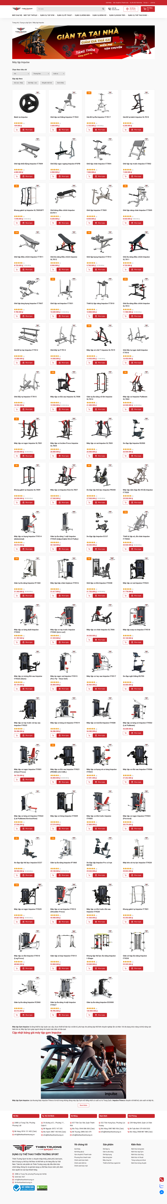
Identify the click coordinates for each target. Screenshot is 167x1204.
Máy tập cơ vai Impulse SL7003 (100, 443)
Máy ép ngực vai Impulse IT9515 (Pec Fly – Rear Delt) (63, 677)
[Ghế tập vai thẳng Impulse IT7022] (65, 102)
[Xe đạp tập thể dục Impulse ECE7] (29, 848)
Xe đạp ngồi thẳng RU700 (133, 676)
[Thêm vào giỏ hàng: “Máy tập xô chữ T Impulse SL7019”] (89, 363)
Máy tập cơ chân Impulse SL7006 (100, 630)
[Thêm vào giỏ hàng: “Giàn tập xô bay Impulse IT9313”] (53, 968)
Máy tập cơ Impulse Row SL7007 (64, 490)
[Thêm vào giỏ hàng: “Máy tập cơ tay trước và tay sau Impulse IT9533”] (16, 735)
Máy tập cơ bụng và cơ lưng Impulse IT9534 (102, 770)
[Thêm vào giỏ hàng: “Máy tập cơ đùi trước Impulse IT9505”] (89, 829)
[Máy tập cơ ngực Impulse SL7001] (29, 429)
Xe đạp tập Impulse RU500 (134, 443)
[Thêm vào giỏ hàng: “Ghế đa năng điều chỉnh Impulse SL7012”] (53, 270)
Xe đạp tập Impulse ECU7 (97, 536)
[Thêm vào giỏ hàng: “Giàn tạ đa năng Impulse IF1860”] (53, 875)
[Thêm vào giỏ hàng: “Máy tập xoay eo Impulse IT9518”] (125, 642)
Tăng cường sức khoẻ (138, 1160)
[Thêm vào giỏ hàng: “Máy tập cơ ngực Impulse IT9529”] (16, 922)
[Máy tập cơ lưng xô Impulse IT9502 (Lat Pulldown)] (138, 708)
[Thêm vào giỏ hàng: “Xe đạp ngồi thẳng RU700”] (125, 689)
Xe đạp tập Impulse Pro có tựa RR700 (99, 864)
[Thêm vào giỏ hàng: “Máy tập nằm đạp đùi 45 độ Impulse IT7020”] (125, 503)
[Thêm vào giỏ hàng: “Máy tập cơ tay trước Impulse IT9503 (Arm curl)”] (53, 642)
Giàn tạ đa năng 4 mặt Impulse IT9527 (63, 1003)
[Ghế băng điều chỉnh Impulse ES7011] (65, 196)
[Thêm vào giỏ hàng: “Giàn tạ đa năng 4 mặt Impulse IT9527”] (53, 1015)
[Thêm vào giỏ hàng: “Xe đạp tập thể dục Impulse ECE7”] (16, 875)
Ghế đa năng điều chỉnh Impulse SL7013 (136, 304)
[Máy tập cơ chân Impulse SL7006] (102, 615)
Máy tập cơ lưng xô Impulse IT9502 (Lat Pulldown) (137, 724)
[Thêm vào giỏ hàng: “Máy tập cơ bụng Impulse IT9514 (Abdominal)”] (16, 549)
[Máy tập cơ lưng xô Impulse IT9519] (65, 708)
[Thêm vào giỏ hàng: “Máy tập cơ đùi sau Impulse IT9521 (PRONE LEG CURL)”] (53, 782)
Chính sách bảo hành (81, 1160)
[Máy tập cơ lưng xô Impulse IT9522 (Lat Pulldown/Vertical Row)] (29, 801)
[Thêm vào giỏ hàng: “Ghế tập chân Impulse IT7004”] (89, 176)
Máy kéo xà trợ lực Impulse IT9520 (137, 863)
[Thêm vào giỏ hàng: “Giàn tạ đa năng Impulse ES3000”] (89, 1015)
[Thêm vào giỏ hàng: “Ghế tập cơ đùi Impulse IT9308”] (89, 596)
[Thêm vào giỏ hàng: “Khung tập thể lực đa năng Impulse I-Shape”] (89, 968)
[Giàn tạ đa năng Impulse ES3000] (102, 988)
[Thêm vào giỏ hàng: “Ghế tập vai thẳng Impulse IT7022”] (53, 130)
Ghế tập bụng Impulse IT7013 (99, 257)
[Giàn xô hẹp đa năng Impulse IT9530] (138, 941)
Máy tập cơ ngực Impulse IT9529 (28, 909)
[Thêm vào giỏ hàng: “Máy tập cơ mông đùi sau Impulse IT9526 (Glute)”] (16, 689)
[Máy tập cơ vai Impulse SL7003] (102, 429)
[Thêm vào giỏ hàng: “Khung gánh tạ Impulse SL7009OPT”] (16, 223)
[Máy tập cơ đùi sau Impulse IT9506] (138, 755)
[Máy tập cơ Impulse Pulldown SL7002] (138, 382)
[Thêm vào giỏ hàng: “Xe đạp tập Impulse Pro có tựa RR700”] (89, 875)
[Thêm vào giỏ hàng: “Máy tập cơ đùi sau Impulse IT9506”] (125, 782)
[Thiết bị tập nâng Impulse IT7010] (102, 289)
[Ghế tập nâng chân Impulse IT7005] (138, 196)
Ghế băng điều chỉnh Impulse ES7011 (62, 211)
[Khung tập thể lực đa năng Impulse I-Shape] (102, 941)
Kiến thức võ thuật (137, 1157)
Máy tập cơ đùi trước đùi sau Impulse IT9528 (99, 910)
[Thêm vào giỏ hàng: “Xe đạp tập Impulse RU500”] (125, 456)
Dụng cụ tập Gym (48, 15)
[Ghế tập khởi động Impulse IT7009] (29, 149)
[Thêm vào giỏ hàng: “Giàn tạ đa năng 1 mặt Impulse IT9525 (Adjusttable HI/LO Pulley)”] (53, 549)
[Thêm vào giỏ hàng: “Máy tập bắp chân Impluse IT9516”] (53, 596)
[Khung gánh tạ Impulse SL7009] (29, 475)
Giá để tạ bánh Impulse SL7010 (136, 117)
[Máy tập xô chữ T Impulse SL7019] (102, 335)
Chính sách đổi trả (80, 1163)
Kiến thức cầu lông (137, 1154)
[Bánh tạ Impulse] (29, 102)
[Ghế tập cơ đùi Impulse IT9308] (102, 568)
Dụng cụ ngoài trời (118, 15)
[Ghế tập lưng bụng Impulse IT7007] (29, 289)
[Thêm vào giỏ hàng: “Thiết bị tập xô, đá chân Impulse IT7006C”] (125, 549)
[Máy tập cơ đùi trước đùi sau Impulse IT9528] (102, 895)
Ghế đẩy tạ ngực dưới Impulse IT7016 (135, 351)
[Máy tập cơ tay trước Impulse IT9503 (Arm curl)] (65, 615)
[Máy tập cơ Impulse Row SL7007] (65, 475)
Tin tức (146, 3)
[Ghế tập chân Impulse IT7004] (102, 149)
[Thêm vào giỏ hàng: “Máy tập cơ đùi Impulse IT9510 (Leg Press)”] (16, 968)
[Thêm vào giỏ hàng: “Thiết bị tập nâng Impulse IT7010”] (89, 316)
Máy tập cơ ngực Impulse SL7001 (28, 443)
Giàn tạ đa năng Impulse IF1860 (63, 863)
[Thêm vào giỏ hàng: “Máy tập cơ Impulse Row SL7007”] (53, 503)
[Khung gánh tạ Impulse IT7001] (138, 895)
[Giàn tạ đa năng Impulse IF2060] (29, 988)
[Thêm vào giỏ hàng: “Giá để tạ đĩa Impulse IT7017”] (89, 130)
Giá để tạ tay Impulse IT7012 (26, 350)
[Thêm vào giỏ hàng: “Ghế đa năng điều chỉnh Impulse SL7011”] (125, 270)
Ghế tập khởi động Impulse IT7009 (28, 164)
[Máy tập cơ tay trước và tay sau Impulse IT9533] (29, 708)
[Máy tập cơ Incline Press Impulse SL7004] (65, 429)
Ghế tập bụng (107, 1154)
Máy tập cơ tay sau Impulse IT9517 (101, 676)
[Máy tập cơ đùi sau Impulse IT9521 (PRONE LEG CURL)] (65, 755)
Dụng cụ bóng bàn (83, 15)
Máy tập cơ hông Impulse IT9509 (64, 816)
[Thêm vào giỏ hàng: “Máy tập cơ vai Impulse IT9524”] (125, 596)
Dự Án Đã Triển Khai (136, 2)
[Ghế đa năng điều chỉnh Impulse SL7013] (138, 289)
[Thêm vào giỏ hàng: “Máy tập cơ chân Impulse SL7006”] (89, 640)
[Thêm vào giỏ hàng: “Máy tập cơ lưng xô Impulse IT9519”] (53, 735)
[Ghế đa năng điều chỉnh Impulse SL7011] (138, 242)
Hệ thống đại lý (79, 1152)
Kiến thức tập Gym (137, 1152)
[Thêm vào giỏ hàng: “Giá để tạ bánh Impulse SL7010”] (125, 130)
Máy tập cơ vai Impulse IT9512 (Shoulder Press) (63, 910)
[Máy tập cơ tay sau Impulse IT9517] (102, 662)
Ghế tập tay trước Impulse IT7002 (137, 164)
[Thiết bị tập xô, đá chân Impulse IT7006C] (138, 522)
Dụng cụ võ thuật (65, 15)
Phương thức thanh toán (82, 1157)
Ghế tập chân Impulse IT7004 (99, 164)
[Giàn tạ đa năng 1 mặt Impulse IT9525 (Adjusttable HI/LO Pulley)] (65, 522)
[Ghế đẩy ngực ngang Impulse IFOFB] (65, 149)
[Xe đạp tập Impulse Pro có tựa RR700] (102, 848)
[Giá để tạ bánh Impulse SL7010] (138, 102)
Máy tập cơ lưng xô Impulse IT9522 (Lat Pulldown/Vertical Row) (28, 817)
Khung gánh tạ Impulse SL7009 (27, 490)
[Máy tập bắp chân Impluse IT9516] (65, 568)
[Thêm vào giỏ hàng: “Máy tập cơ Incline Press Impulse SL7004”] (53, 456)
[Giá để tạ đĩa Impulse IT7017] (102, 102)
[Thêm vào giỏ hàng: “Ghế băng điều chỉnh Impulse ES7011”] (53, 223)
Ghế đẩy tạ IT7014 (58, 350)
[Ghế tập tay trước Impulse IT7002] (138, 149)
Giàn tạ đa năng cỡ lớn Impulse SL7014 (99, 398)
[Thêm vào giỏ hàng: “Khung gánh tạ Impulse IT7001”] (125, 922)
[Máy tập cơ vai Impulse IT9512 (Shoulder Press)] (65, 895)
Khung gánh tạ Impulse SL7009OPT (29, 210)
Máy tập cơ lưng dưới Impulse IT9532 (26, 631)
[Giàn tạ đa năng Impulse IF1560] (29, 568)
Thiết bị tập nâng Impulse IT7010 (100, 303)
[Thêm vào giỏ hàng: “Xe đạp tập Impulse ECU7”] (89, 549)
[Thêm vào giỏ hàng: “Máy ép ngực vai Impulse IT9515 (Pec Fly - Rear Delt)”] (53, 689)
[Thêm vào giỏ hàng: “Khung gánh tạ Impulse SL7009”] (16, 503)
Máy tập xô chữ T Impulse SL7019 (101, 350)
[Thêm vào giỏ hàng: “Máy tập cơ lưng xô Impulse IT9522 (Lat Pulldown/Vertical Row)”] (16, 829)
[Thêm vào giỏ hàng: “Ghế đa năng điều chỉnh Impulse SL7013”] (125, 316)
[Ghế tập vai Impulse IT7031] (65, 289)
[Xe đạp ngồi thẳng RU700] (138, 662)
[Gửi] (103, 9)
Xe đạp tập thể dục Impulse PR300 (101, 490)
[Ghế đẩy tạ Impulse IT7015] (29, 382)
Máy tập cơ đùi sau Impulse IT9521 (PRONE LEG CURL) (65, 770)
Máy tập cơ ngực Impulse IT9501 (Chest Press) (28, 770)
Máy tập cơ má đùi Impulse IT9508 (101, 723)
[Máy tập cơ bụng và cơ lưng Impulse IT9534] (102, 755)
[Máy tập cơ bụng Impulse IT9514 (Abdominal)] (29, 522)
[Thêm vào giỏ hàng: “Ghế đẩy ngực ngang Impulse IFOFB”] (53, 176)
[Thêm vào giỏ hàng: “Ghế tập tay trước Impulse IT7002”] (125, 176)
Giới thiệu (109, 2)
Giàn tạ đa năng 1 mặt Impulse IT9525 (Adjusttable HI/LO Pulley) (64, 537)
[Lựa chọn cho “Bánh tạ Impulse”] (16, 130)
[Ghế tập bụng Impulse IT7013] (102, 242)
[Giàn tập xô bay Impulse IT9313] (65, 941)
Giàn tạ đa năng (108, 1152)
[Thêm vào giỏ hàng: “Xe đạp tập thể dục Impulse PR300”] (89, 503)
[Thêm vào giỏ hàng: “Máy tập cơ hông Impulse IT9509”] (53, 829)
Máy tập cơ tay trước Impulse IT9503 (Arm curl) (62, 631)
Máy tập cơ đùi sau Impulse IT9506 (137, 769)
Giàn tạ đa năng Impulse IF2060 (27, 1002)
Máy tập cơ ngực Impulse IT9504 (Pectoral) (136, 817)
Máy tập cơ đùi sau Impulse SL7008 (65, 397)
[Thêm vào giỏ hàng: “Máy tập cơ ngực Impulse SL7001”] (16, 456)
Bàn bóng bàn (107, 1157)
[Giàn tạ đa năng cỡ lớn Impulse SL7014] (102, 382)
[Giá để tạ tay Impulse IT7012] (29, 335)
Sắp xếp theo (17, 79)
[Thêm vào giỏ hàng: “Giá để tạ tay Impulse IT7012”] (16, 363)
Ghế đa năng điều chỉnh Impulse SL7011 (136, 258)
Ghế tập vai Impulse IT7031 (61, 303)
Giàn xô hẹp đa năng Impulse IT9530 (135, 957)
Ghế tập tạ (106, 1149)
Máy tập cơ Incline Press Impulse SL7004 (64, 444)
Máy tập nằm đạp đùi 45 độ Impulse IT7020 (138, 491)
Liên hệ (152, 2)
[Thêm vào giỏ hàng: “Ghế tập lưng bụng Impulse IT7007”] (16, 316)
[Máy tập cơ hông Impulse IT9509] (65, 801)
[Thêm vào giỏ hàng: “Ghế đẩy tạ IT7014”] (53, 363)
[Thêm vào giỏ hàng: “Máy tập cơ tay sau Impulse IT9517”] (89, 689)
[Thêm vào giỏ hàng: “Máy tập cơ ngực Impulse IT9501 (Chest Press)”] (16, 780)
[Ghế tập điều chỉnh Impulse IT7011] (29, 242)
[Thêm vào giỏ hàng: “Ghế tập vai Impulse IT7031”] (53, 316)
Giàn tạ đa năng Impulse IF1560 (27, 583)
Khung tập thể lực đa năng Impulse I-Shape (101, 957)
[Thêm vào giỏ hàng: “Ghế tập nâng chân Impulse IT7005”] (125, 223)
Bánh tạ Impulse (21, 117)
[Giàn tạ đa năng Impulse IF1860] (65, 848)
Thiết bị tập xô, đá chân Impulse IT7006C (136, 537)
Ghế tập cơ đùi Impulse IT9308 (99, 583)
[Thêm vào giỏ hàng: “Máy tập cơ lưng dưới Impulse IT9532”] (16, 642)
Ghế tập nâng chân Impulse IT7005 (137, 210)
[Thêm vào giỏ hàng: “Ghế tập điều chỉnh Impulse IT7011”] (16, 270)
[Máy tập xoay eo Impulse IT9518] (138, 615)
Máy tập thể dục (31, 15)
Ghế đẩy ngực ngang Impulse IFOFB (65, 164)
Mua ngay (29, 130)
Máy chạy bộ (17, 15)
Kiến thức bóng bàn (137, 1149)
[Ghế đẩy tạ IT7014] (65, 335)
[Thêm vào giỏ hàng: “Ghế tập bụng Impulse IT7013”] (89, 270)
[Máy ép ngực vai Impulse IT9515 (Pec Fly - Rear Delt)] (65, 662)
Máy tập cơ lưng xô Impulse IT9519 (65, 723)
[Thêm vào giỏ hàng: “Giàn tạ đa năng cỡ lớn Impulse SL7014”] (89, 409)
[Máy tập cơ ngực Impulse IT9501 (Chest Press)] (29, 755)
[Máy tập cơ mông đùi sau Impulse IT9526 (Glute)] (29, 662)
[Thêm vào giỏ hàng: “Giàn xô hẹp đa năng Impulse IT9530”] (125, 968)
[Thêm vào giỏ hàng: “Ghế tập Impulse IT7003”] (89, 223)
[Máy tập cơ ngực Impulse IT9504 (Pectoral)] (138, 801)
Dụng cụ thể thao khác (138, 15)
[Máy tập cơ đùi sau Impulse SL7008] (65, 382)
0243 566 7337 (18, 1177)
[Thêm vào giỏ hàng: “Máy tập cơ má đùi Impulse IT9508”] (89, 735)
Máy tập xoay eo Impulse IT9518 (136, 630)
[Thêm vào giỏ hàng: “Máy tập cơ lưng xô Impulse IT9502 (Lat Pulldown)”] (125, 733)
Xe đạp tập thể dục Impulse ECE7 (28, 863)
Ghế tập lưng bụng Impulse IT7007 (28, 303)
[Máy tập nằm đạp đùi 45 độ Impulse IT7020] (138, 475)
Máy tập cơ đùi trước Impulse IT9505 (99, 817)
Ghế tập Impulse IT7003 (97, 210)
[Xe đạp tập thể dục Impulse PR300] (102, 475)
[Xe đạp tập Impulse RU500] (138, 429)
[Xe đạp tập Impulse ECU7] (102, 522)
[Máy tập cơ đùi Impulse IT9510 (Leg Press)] (29, 941)
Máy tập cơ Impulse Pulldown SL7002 (135, 398)
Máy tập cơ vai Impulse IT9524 (135, 583)
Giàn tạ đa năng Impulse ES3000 (100, 1002)
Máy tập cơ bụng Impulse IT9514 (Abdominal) (28, 537)
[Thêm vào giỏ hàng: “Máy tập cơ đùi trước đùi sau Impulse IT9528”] (89, 922)
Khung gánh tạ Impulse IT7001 (136, 909)
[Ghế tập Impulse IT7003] (102, 196)
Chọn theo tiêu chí (19, 70)
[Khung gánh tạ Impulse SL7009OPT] (29, 196)
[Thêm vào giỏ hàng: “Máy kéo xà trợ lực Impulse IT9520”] (125, 875)
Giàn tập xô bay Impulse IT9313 (63, 956)
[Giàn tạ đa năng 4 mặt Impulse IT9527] (65, 988)
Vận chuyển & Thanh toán (120, 2)
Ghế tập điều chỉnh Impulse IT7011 (28, 257)
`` (58, 73)
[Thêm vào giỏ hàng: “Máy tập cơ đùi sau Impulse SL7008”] (53, 409)
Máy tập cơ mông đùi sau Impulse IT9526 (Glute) (28, 677)
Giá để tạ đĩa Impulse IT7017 (99, 117)
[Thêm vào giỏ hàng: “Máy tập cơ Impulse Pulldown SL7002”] (125, 409)
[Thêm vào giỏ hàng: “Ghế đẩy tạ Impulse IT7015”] (16, 409)
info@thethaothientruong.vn (23, 1180)
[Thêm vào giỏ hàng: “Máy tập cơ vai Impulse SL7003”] (89, 456)
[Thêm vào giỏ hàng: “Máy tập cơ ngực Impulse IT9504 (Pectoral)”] (125, 829)
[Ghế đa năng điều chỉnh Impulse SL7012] (65, 242)
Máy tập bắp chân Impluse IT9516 (64, 583)
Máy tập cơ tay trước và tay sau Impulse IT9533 (27, 724)
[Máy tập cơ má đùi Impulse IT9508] (102, 708)
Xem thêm (83, 1105)
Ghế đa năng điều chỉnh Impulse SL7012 (63, 258)
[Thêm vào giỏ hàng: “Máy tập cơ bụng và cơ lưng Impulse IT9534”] (89, 782)
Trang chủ (15, 22)
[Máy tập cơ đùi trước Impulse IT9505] (102, 801)
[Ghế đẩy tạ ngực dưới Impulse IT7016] (138, 335)
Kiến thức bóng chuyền (138, 1163)
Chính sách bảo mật (81, 1166)
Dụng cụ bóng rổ (100, 15)
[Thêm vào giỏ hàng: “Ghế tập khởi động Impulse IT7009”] (16, 176)
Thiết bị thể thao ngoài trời (111, 1163)
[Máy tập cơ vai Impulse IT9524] (138, 568)
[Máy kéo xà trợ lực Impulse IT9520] (138, 848)
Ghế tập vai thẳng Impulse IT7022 (64, 117)
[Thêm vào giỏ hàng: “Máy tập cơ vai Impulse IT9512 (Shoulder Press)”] (53, 922)
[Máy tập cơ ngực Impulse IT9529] (29, 895)
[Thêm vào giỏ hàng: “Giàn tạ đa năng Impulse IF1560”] (16, 596)
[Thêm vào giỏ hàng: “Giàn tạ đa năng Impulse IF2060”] (16, 1015)
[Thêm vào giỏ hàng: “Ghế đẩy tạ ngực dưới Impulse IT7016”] (125, 363)
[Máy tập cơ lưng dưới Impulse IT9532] (29, 615)
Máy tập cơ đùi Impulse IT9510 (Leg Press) (27, 957)
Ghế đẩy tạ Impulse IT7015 (25, 397)
